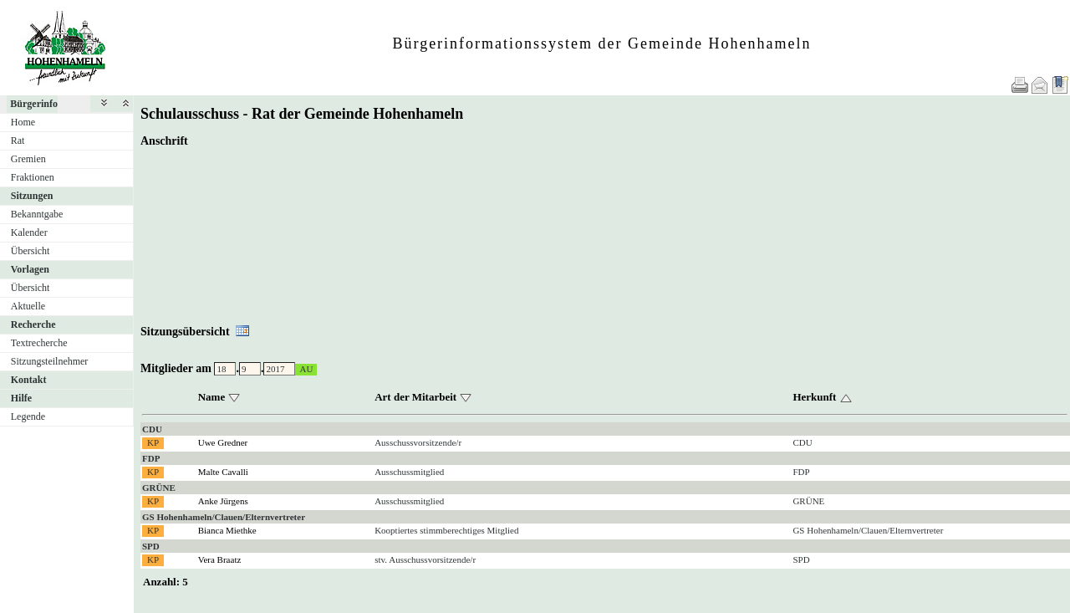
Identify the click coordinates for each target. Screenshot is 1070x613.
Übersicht (30, 251)
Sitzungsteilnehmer (50, 361)
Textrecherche (39, 343)
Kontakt (29, 380)
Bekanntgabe (37, 214)
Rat (18, 140)
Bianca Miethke (227, 530)
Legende (28, 416)
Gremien (28, 159)
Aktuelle (28, 306)
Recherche (33, 324)
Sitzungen (32, 196)
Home (23, 122)
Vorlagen (30, 269)
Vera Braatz (220, 559)
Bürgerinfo (34, 104)
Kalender (29, 232)
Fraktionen (32, 177)
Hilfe (21, 398)
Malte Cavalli (223, 472)
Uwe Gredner (223, 442)
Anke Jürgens (223, 501)
